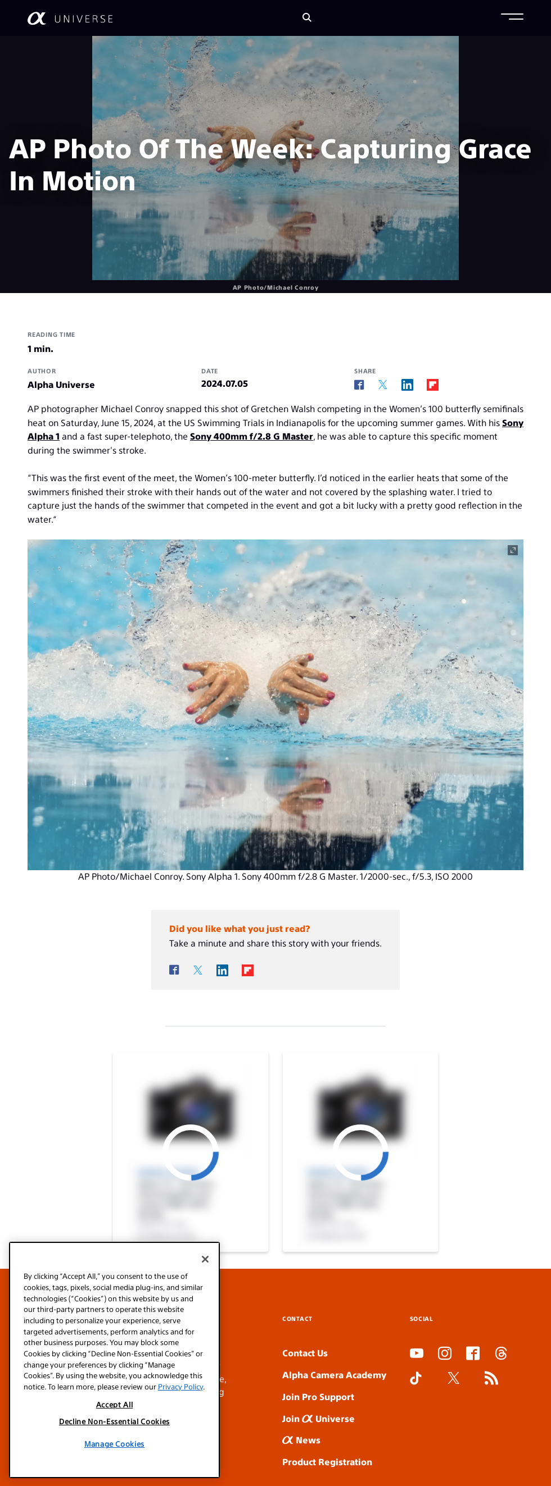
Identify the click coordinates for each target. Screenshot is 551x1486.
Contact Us (305, 1353)
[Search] (307, 18)
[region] (114, 1360)
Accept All (114, 1404)
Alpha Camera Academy (334, 1374)
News (301, 1440)
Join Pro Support (318, 1396)
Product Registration (327, 1461)
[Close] (205, 1259)
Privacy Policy (180, 1386)
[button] (512, 18)
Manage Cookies (114, 1443)
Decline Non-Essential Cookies (114, 1421)
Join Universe (318, 1418)
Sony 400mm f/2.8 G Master (251, 436)
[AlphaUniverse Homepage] (70, 18)
